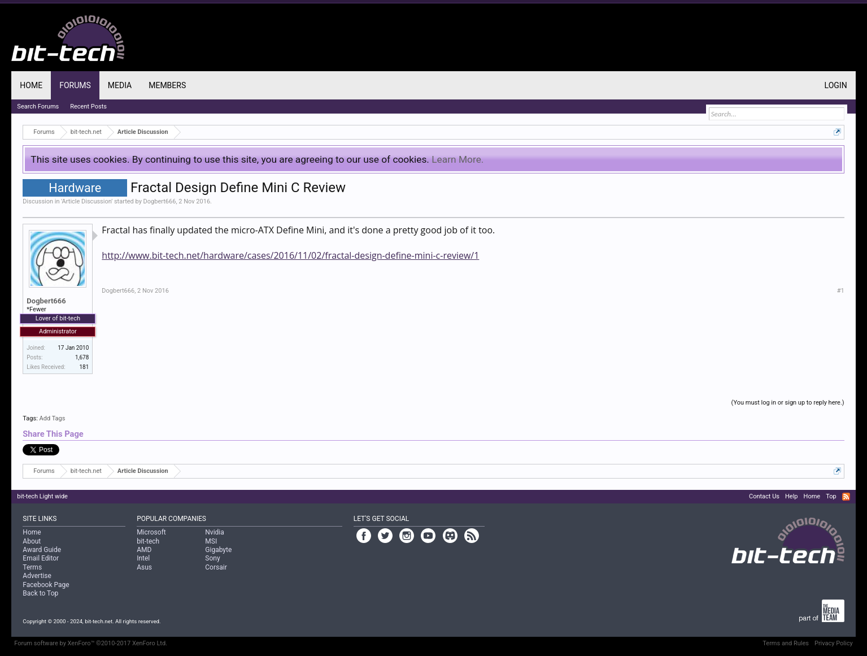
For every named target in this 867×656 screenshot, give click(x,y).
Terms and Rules (786, 643)
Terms (32, 567)
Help (791, 496)
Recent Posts (88, 106)
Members (167, 85)
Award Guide (42, 550)
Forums (75, 85)
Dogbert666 (159, 201)
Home (31, 85)
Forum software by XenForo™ (90, 643)
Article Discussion (87, 201)
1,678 (82, 357)
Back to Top (40, 593)
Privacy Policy (833, 643)
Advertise (37, 576)
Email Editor (41, 558)
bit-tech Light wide (42, 496)
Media (120, 85)
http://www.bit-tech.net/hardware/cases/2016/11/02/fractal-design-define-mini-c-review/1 (290, 255)
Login (836, 85)
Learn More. (457, 159)
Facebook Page (46, 585)
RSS (846, 497)
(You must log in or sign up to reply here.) (787, 402)
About (32, 541)
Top (831, 496)
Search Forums (38, 106)
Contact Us (764, 496)
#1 (840, 290)
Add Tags (53, 418)
